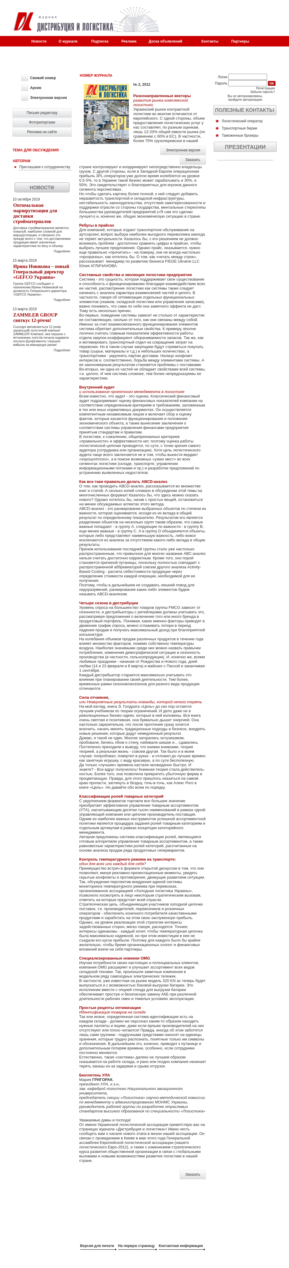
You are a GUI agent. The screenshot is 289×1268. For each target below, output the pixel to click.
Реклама (128, 41)
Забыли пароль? (262, 92)
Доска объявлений (165, 41)
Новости (38, 41)
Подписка (99, 41)
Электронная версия (183, 150)
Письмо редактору (42, 113)
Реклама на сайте (42, 132)
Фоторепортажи (42, 122)
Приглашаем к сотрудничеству (44, 167)
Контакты (209, 41)
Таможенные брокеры (240, 135)
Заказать (192, 160)
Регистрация (265, 88)
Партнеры (240, 41)
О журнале (68, 41)
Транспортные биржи (239, 128)
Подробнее (62, 251)
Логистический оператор (242, 121)
